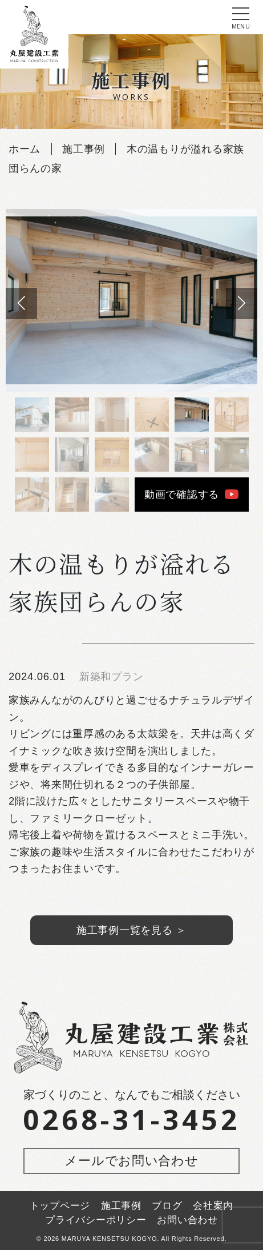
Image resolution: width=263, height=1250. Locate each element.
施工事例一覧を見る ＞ (131, 930)
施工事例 (121, 1205)
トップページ (60, 1205)
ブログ (167, 1205)
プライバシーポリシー (95, 1220)
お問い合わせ (187, 1220)
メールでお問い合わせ (131, 1160)
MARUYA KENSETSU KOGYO (109, 1238)
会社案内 (213, 1205)
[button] (241, 303)
